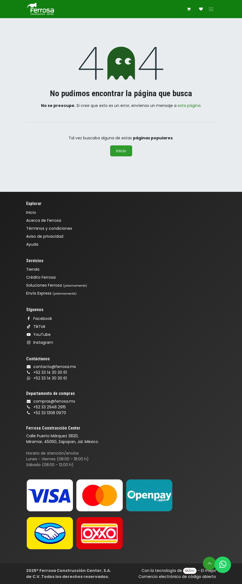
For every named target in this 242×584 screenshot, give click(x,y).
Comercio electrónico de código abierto (177, 576)
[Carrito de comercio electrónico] (189, 9)
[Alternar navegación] (211, 9)
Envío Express (51, 293)
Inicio (121, 151)
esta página (189, 105)
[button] (209, 563)
